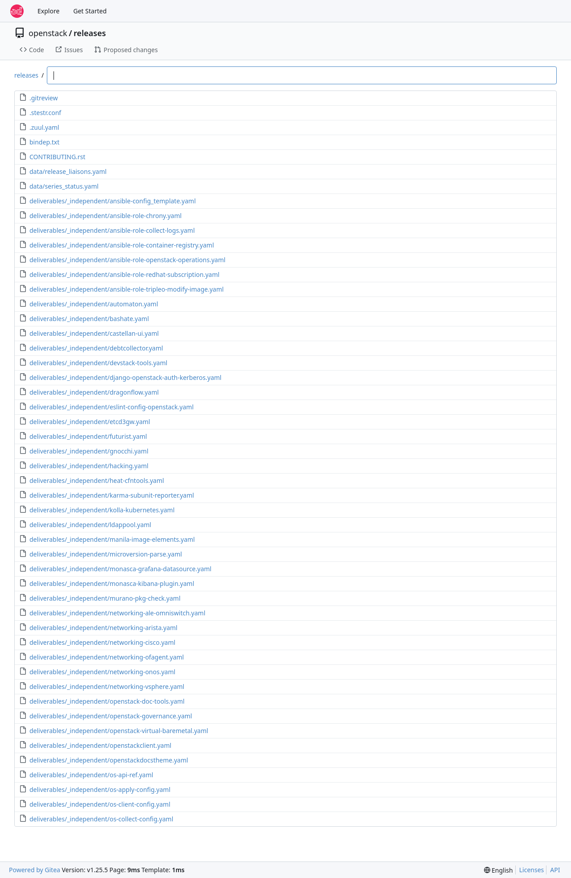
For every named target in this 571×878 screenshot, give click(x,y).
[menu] (498, 870)
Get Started (90, 11)
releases (90, 33)
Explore (48, 11)
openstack (48, 33)
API (555, 870)
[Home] (16, 11)
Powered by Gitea (34, 870)
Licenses (531, 870)
